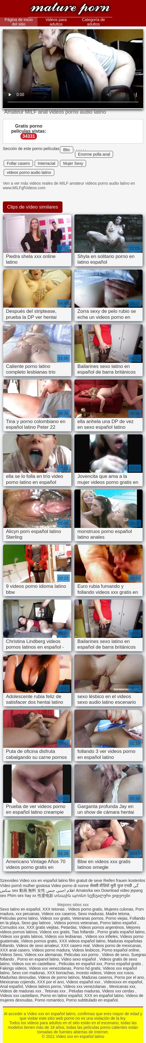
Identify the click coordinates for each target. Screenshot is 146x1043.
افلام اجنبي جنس (60, 890)
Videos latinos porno (43, 986)
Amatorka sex (88, 890)
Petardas (69, 927)
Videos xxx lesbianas (64, 936)
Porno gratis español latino (121, 932)
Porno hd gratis (87, 968)
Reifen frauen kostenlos (124, 880)
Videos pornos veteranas (76, 923)
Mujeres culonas (118, 909)
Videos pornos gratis (39, 941)
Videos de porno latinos (59, 977)
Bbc (66, 149)
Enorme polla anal (94, 154)
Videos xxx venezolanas (50, 968)
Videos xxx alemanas (43, 954)
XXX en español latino (104, 995)
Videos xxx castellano (19, 995)
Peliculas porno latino (19, 918)
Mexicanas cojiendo (17, 982)
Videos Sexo (11, 954)
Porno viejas (117, 918)
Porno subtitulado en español (92, 1000)
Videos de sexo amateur (37, 945)
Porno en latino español (61, 995)
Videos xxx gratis (55, 918)
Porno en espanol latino (38, 959)
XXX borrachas (60, 973)
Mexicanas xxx (122, 986)
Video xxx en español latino (70, 9)
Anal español (11, 986)
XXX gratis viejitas (42, 927)
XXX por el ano (50, 982)
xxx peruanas (27, 913)
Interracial (46, 163)
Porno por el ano (129, 977)
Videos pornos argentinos (101, 927)
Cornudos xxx (12, 927)
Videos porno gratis (85, 909)
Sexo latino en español (20, 909)
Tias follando (83, 932)
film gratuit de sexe (86, 880)
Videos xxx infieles (101, 936)
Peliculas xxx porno (82, 954)
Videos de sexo (115, 954)
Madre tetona (118, 913)
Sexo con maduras (28, 973)
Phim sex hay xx (21, 895)
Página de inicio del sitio (19, 21)
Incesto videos (89, 973)
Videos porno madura (51, 950)
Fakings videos (13, 968)
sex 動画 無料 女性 (28, 890)
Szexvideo (9, 880)
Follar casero (18, 163)
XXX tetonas (54, 909)
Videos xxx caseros (58, 913)
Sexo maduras (90, 913)
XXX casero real (75, 945)
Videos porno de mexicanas (116, 945)
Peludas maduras (84, 991)
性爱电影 (45, 895)
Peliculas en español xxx (80, 963)
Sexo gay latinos (37, 923)
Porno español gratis (123, 963)
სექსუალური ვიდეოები (108, 895)
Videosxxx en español (123, 982)
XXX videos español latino (82, 941)
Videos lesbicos (85, 950)
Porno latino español (118, 923)
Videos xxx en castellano (34, 963)
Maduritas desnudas (18, 977)
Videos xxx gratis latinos (21, 936)
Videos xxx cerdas (118, 991)
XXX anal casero (15, 950)
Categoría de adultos (93, 21)
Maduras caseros (97, 977)
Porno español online (120, 950)
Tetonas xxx (56, 991)
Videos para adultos (55, 21)
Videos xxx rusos (119, 973)
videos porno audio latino (29, 172)
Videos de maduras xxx (21, 991)
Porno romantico (49, 1000)
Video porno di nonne (70, 885)
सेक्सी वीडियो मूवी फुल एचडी (111, 885)
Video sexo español (79, 959)
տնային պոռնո (70, 895)
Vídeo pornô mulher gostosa (25, 885)
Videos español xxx (83, 982)
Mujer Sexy (73, 163)
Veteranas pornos (87, 918)
